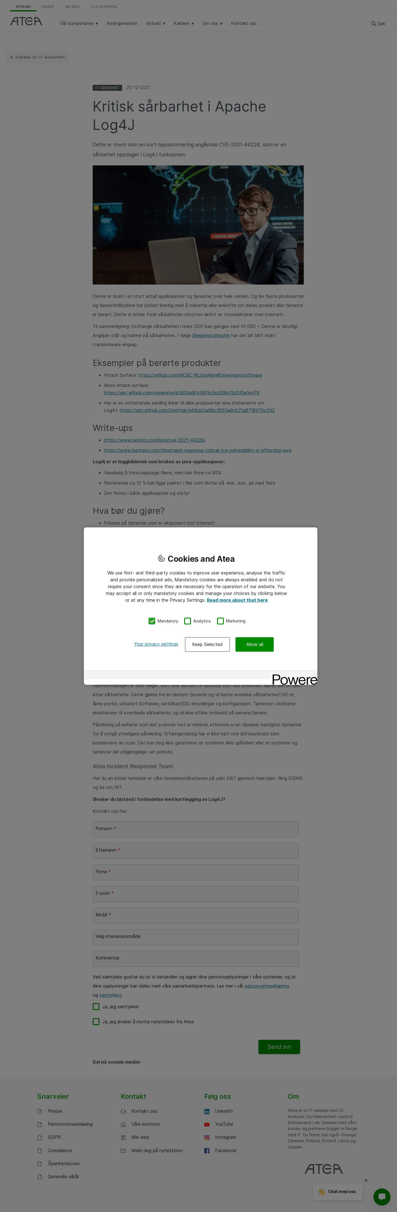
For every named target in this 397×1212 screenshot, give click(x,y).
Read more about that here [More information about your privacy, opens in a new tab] (237, 600)
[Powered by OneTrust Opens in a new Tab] (293, 675)
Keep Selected (207, 644)
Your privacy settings (156, 644)
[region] (200, 606)
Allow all (254, 644)
